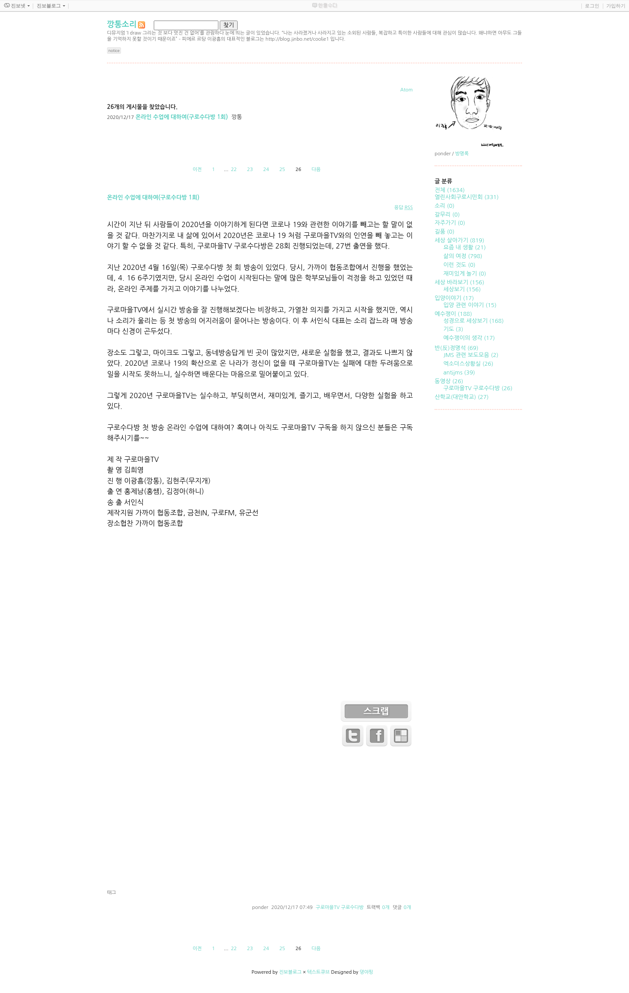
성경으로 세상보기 (473, 321)
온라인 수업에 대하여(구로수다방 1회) (181, 117)
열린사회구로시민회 (467, 197)
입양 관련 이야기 (470, 305)
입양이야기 (454, 298)
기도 (453, 329)
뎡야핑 (366, 972)
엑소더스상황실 (468, 364)
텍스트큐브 (318, 972)
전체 (450, 190)
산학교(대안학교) (462, 397)
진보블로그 (290, 972)
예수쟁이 (453, 314)
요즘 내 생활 (464, 247)
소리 (444, 206)
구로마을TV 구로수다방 (339, 907)
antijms (459, 372)
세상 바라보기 (459, 282)
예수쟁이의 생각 (469, 338)
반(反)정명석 (456, 348)
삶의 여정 (462, 256)
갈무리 (447, 214)
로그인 (592, 5)
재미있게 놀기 (464, 273)
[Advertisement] (260, 820)
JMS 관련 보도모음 (470, 355)
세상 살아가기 (459, 240)
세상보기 (462, 289)
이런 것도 (459, 265)
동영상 (449, 381)
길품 (444, 231)
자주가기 (450, 223)
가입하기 (616, 5)
